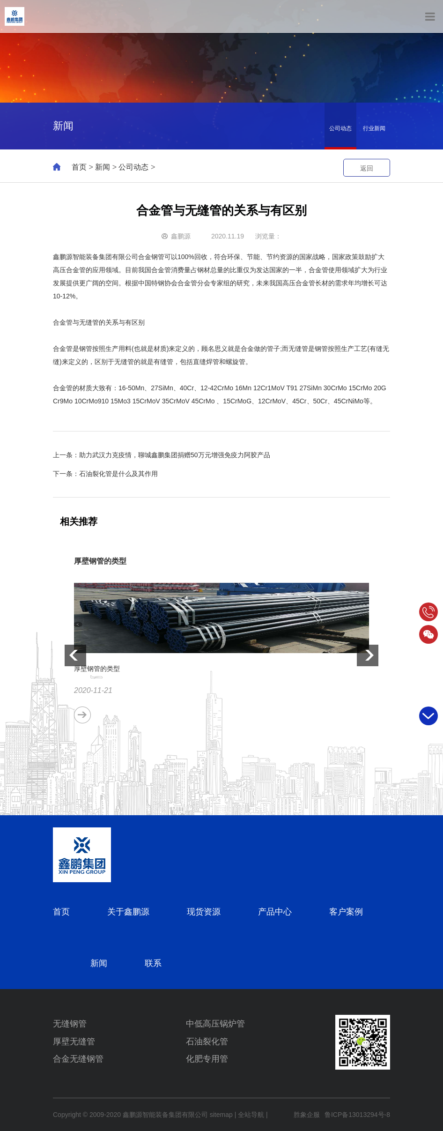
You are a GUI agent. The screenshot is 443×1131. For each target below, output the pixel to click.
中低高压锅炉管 (215, 1023)
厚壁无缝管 (74, 1041)
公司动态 (340, 128)
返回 (366, 168)
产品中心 (275, 911)
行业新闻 (374, 128)
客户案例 (346, 911)
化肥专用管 (207, 1059)
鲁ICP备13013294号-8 (357, 1114)
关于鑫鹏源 (128, 911)
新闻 (102, 167)
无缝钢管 (70, 1023)
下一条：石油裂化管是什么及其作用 (105, 473)
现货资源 (204, 911)
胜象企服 (307, 1114)
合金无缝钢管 (78, 1059)
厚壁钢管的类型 (100, 561)
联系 (153, 963)
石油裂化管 (207, 1041)
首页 (79, 167)
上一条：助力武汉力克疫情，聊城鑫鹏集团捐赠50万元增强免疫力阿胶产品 (161, 455)
